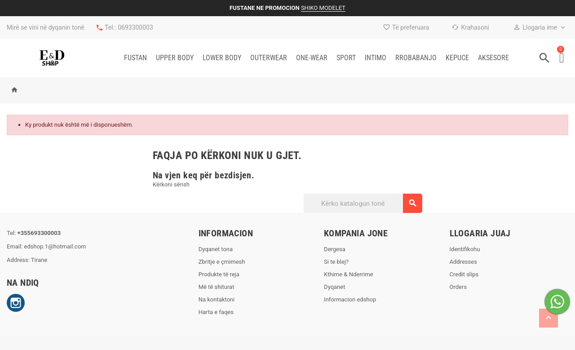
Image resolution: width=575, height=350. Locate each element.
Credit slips (464, 274)
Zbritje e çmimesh (222, 261)
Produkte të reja (219, 274)
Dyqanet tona (216, 249)
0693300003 (135, 27)
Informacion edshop (350, 299)
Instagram (16, 303)
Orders (458, 287)
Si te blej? (336, 261)
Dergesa (334, 249)
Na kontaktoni (217, 299)
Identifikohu (465, 249)
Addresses (463, 261)
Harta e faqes (216, 312)
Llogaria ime (535, 27)
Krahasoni (470, 27)
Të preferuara (406, 27)
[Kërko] (362, 203)
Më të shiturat (216, 287)
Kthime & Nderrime (348, 274)
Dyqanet (334, 287)
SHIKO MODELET (323, 7)
